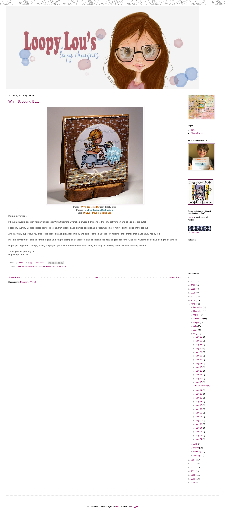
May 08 (199, 413)
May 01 (199, 439)
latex (117, 506)
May (195, 334)
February (197, 451)
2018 (193, 293)
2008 (193, 482)
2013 (193, 464)
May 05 (199, 424)
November (198, 311)
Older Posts (175, 277)
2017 (193, 296)
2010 (193, 475)
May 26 (199, 348)
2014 (193, 460)
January (197, 455)
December (198, 307)
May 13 (199, 394)
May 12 (199, 398)
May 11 (199, 401)
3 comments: (39, 263)
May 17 (199, 375)
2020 (193, 285)
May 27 (199, 344)
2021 (193, 281)
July (195, 326)
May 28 (199, 341)
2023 (193, 278)
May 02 (199, 435)
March (196, 448)
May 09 (199, 409)
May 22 (199, 360)
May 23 (199, 356)
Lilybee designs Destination (26, 266)
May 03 (199, 432)
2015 (193, 304)
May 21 (199, 363)
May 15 (199, 382)
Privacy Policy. (196, 133)
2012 (193, 467)
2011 (193, 471)
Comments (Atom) (28, 282)
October (197, 315)
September (198, 318)
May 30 (199, 337)
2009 (193, 479)
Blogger (134, 506)
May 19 (199, 367)
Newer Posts (14, 277)
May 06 (199, 420)
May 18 (199, 371)
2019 (193, 289)
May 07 (199, 417)
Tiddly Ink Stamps (44, 266)
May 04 (199, 428)
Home (95, 277)
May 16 (199, 378)
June (195, 330)
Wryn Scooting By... (23, 101)
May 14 (199, 390)
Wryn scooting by (59, 266)
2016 (193, 300)
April (195, 444)
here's (190, 217)
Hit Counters (193, 233)
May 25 (199, 352)
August (196, 322)
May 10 (199, 405)
